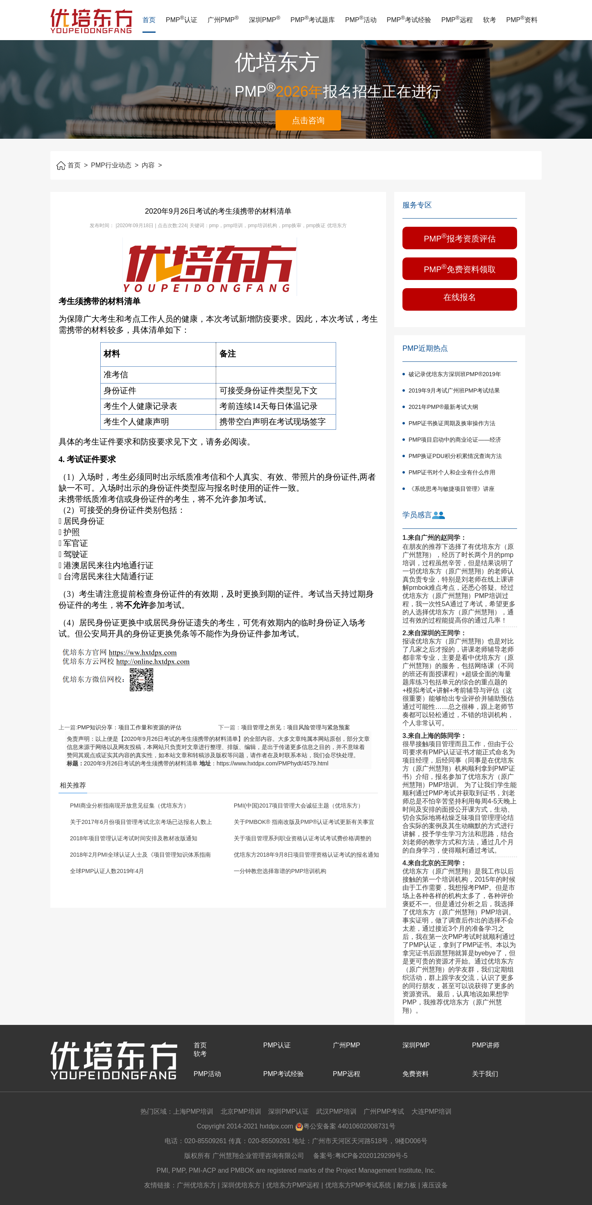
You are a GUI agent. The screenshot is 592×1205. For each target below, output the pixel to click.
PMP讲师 (485, 1045)
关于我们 (485, 1073)
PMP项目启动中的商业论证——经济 (455, 439)
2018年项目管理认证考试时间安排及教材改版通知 (133, 838)
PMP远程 (457, 19)
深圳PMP (264, 19)
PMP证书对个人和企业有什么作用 (452, 472)
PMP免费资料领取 (460, 268)
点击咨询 (308, 120)
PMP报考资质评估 (460, 237)
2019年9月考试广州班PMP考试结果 (454, 390)
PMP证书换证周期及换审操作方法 (452, 423)
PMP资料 (522, 19)
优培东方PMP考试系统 (358, 1185)
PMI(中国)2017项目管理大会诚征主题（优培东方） (299, 805)
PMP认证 (181, 19)
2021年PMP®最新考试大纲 (443, 407)
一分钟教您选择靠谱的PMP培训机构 (280, 871)
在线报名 (459, 297)
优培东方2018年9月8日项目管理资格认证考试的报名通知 (306, 854)
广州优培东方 (196, 1185)
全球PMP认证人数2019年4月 (107, 871)
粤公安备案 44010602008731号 (345, 1126)
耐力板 (406, 1185)
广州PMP (223, 19)
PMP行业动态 (114, 165)
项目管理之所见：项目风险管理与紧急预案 (295, 727)
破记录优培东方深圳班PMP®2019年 (455, 374)
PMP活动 (361, 19)
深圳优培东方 (241, 1185)
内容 (152, 165)
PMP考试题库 (313, 19)
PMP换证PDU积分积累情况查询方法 (455, 456)
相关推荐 (73, 785)
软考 (489, 19)
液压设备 (435, 1185)
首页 (149, 19)
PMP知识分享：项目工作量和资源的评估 (129, 727)
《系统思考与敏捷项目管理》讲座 (452, 488)
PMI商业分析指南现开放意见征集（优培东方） (129, 805)
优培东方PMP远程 (293, 1185)
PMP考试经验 (409, 19)
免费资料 (415, 1073)
